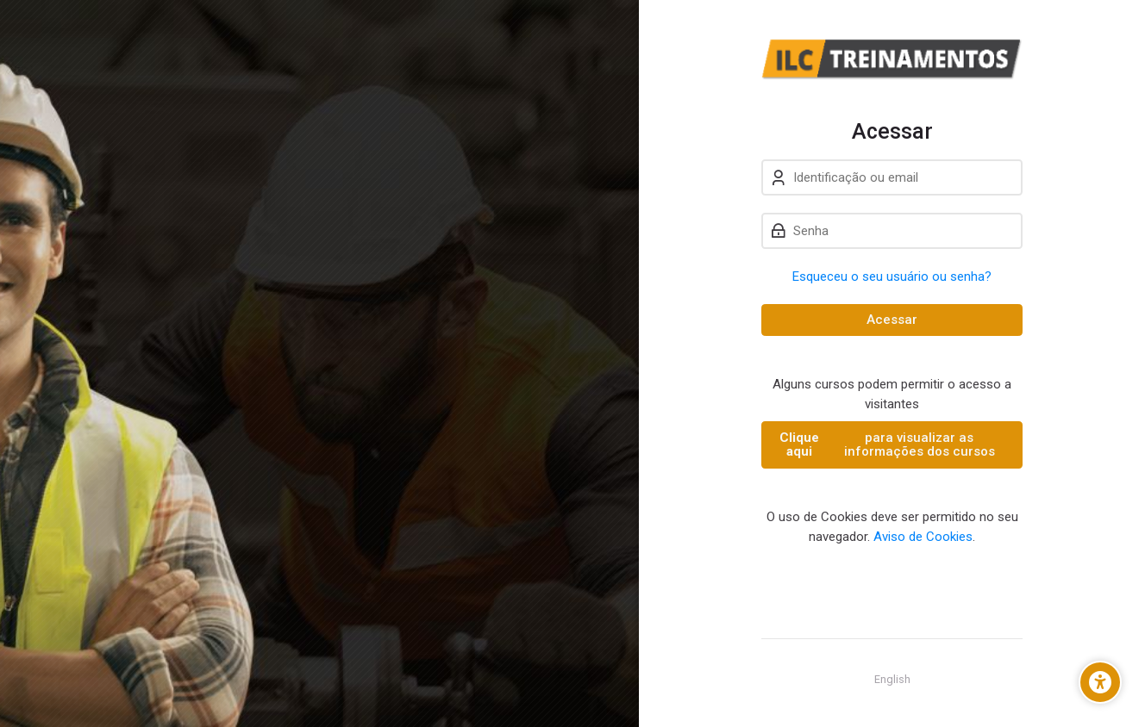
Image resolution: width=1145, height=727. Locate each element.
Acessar (892, 319)
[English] (892, 679)
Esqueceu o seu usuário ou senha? (892, 276)
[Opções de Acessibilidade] (1100, 682)
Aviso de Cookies (923, 536)
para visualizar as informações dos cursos (885, 445)
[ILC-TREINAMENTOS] (892, 59)
